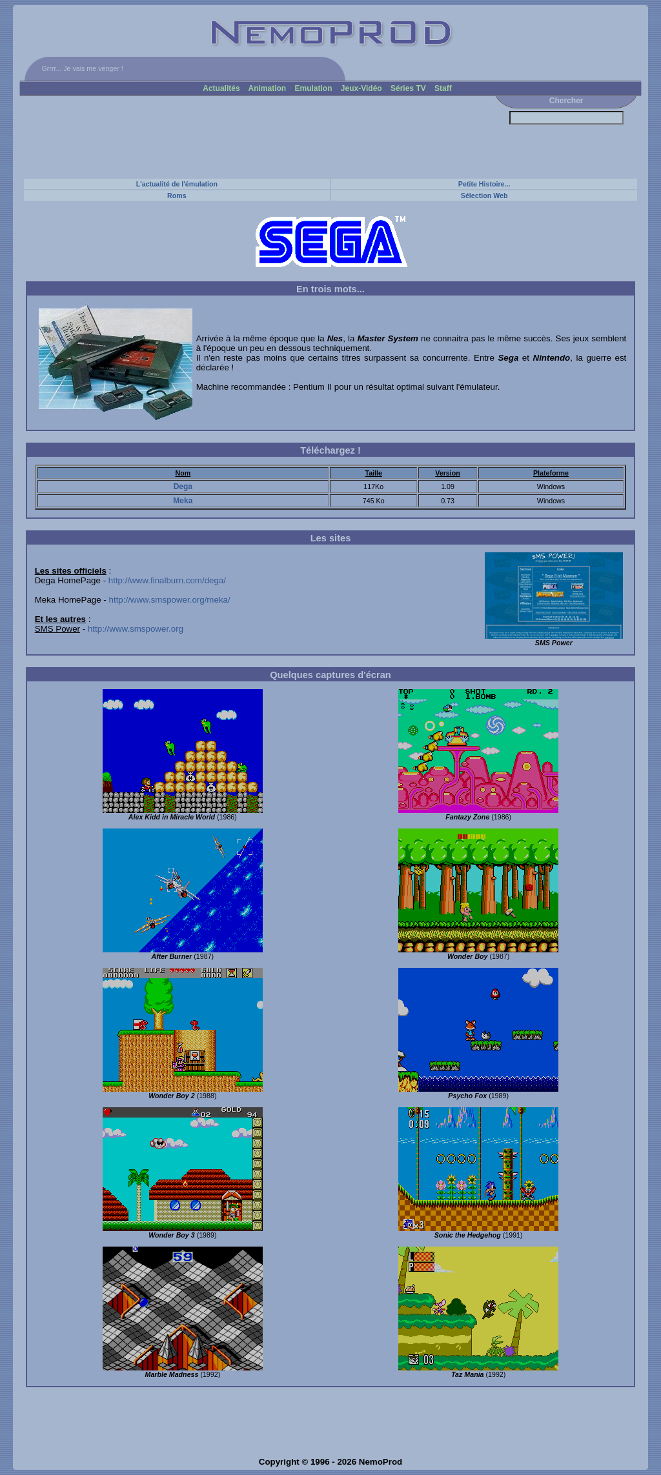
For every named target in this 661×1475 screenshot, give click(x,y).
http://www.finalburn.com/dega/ (167, 580)
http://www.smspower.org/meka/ (169, 600)
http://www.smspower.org (135, 629)
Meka (182, 500)
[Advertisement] (255, 137)
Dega (183, 486)
